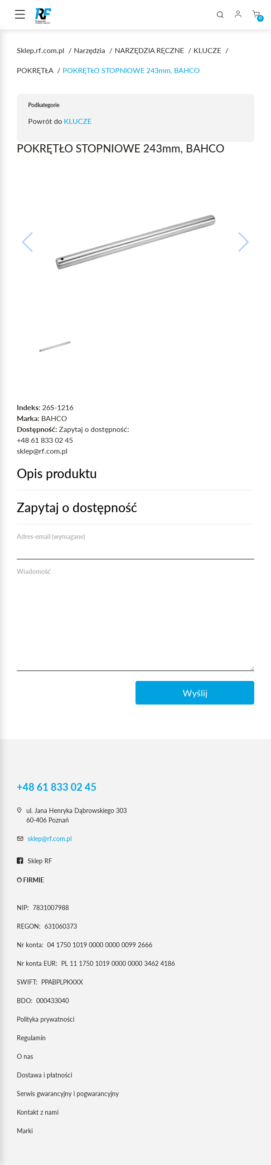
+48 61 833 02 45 (57, 787)
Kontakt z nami (37, 1112)
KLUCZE (78, 121)
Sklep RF (34, 861)
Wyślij (195, 692)
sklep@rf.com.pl (50, 838)
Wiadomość (34, 571)
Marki (25, 1131)
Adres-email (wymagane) (51, 536)
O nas (25, 1056)
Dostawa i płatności (44, 1075)
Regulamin (31, 1038)
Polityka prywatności (45, 1019)
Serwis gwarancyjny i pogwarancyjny (68, 1093)
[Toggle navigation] (20, 15)
